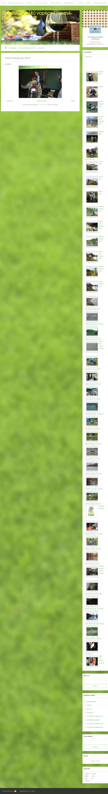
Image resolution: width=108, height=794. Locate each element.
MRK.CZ (89, 709)
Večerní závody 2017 (101, 209)
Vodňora (29, 3)
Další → (73, 101)
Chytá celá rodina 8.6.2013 (101, 344)
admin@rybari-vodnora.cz (95, 44)
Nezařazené (89, 654)
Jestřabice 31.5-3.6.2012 (92, 429)
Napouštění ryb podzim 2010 (94, 624)
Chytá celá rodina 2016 (101, 255)
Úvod (3, 3)
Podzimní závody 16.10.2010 (94, 609)
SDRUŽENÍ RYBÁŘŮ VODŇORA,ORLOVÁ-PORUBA (37, 15)
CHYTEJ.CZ (90, 713)
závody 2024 (101, 73)
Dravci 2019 (101, 178)
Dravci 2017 (101, 193)
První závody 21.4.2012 (92, 459)
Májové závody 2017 (101, 239)
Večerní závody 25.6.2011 (93, 504)
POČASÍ (89, 705)
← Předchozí (9, 101)
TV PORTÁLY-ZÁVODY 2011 (95, 716)
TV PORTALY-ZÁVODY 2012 (95, 724)
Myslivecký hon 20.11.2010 (93, 594)
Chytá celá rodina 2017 (101, 225)
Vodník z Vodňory (101, 507)
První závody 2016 (101, 283)
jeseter (101, 86)
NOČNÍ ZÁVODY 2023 (101, 104)
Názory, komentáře (100, 3)
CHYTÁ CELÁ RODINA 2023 (101, 120)
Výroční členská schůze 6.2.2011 (101, 569)
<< (86, 761)
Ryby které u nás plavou (16, 3)
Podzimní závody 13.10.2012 (94, 414)
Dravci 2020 (101, 163)
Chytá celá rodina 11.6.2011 (94, 534)
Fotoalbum (13, 48)
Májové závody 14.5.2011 (93, 549)
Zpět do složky (42, 101)
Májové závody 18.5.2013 (93, 384)
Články (88, 3)
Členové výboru (69, 3)
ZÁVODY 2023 (101, 133)
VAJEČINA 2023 (90, 159)
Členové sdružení (55, 3)
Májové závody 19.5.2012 (93, 444)
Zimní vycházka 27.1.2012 (93, 474)
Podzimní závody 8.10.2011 (94, 489)
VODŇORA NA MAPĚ (93, 720)
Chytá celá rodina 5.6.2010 (101, 659)
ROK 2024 (88, 57)
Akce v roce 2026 (41, 3)
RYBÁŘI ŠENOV (91, 702)
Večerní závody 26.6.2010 (27, 48)
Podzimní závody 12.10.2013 (94, 324)
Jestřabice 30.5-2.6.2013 (92, 369)
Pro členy (80, 3)
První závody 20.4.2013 (92, 399)
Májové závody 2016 (101, 269)
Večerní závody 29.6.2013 (93, 339)
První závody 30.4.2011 (92, 564)
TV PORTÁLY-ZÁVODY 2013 (95, 727)
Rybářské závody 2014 (92, 309)
